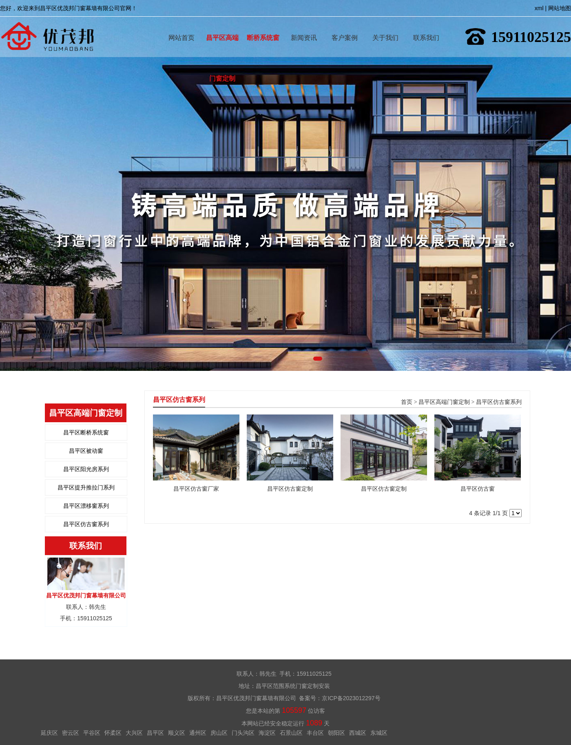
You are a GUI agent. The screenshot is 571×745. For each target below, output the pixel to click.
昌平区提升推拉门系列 (86, 487)
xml (539, 8)
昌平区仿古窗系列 (86, 524)
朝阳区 (336, 733)
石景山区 (291, 733)
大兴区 (134, 733)
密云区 (70, 733)
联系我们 (426, 26)
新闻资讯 (304, 26)
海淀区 (267, 733)
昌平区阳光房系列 (86, 469)
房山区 (219, 733)
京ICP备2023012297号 (351, 698)
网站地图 (559, 8)
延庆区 (49, 733)
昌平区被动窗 (86, 450)
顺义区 (176, 733)
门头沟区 (243, 733)
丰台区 (315, 733)
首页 (406, 402)
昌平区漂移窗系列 (86, 506)
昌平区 (155, 733)
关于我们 (385, 26)
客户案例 (344, 26)
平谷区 (91, 733)
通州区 (197, 733)
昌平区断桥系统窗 (86, 432)
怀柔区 (113, 733)
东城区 (378, 733)
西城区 (357, 733)
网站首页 (181, 26)
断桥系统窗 (263, 26)
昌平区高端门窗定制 (222, 26)
